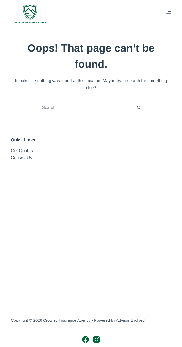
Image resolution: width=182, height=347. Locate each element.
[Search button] (139, 107)
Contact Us (21, 157)
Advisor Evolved (130, 320)
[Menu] (168, 13)
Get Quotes (22, 150)
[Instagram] (96, 339)
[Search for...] (86, 107)
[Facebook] (85, 339)
